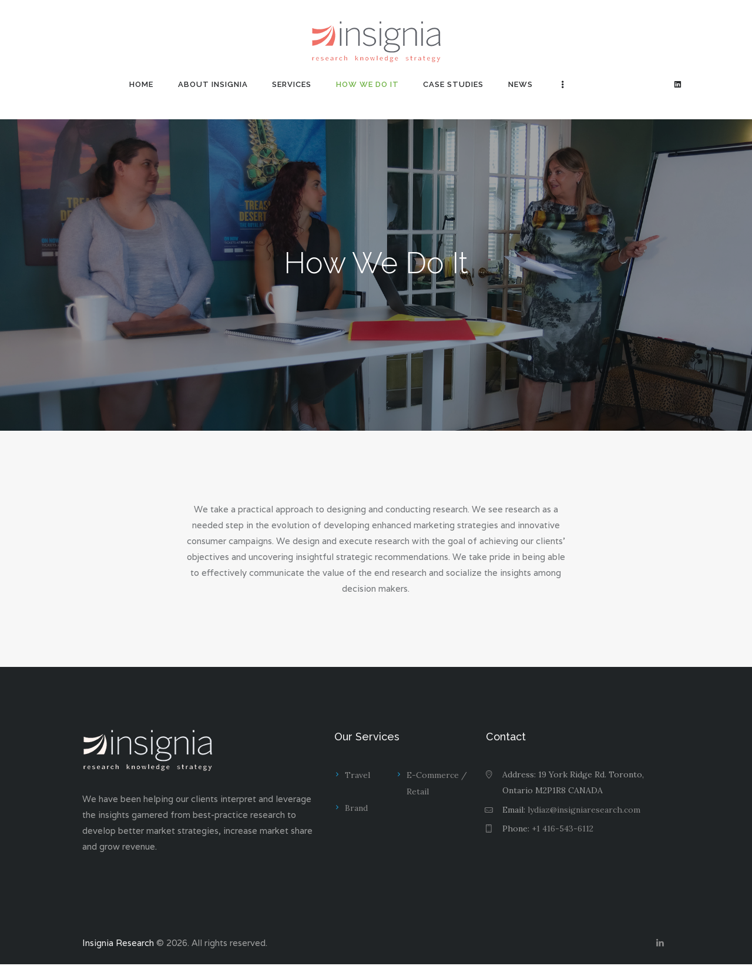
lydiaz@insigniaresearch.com (584, 809)
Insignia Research (118, 944)
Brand (356, 808)
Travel (357, 775)
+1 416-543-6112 (562, 828)
